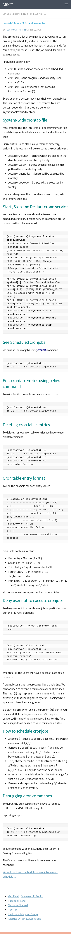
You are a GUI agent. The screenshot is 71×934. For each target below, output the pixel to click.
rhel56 (34, 13)
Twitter (12, 909)
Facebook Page (17, 901)
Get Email (13, 896)
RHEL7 (43, 13)
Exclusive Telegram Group (23, 914)
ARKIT (7, 5)
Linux (6, 13)
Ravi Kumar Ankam (16, 29)
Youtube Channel (18, 905)
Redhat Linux (20, 13)
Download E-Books (32, 896)
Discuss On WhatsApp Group (24, 918)
